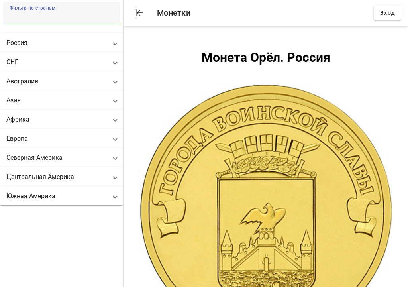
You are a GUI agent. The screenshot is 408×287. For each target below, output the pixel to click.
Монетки (173, 13)
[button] (61, 42)
